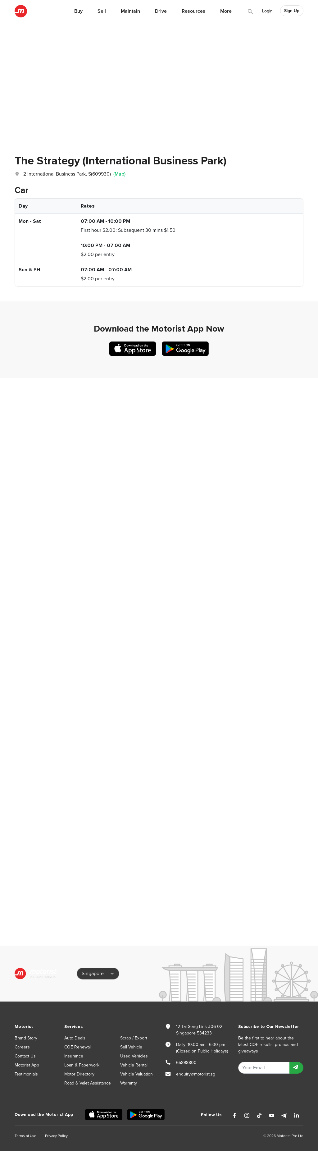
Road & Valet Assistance (87, 1083)
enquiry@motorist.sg (195, 1074)
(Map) (119, 174)
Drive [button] (161, 11)
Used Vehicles (134, 1056)
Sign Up (291, 10)
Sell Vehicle (131, 1047)
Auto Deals (74, 1038)
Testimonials (26, 1074)
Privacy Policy (56, 1136)
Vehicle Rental (134, 1065)
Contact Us (25, 1056)
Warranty (128, 1083)
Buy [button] (78, 11)
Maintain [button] (130, 11)
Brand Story (26, 1038)
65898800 (186, 1062)
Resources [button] (193, 11)
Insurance (73, 1056)
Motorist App (27, 1065)
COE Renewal (77, 1047)
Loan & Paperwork (81, 1065)
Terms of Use (25, 1136)
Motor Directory (79, 1074)
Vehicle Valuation (136, 1074)
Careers (22, 1047)
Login (267, 11)
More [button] (226, 11)
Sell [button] (102, 11)
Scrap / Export (133, 1038)
